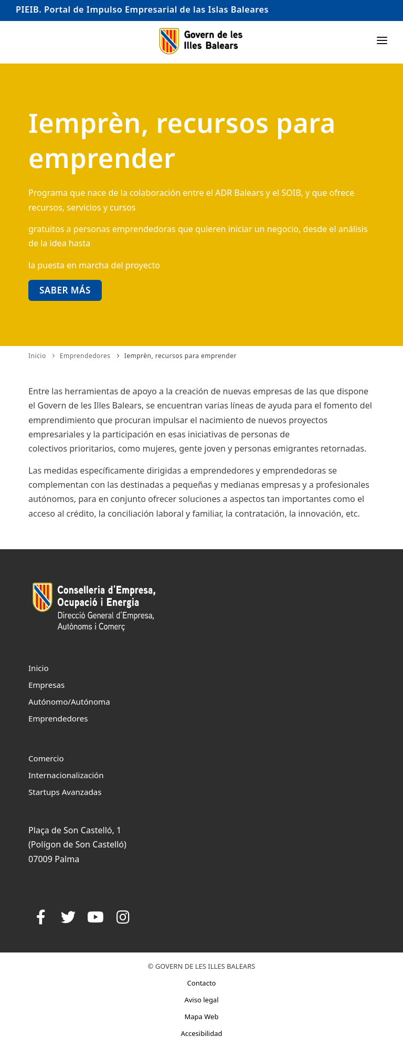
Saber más (65, 290)
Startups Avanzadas (64, 792)
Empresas (46, 684)
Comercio (46, 758)
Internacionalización (66, 775)
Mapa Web (202, 1016)
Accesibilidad (201, 1033)
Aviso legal (201, 999)
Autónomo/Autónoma (69, 701)
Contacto (201, 983)
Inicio (37, 355)
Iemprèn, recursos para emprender (180, 355)
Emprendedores (85, 355)
